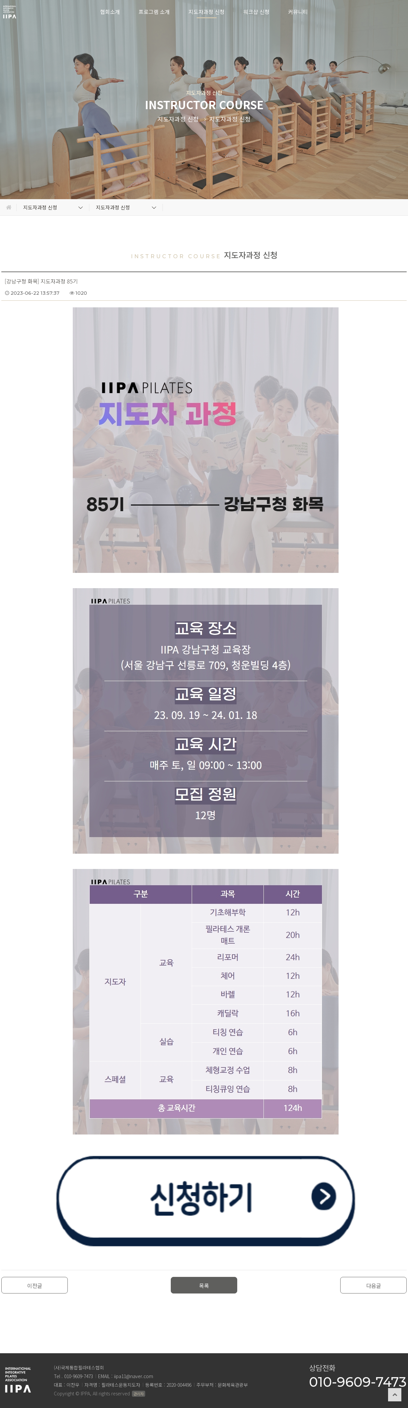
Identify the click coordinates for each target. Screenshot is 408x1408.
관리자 (139, 1393)
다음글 (373, 1286)
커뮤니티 (298, 12)
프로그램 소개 (154, 12)
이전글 (34, 1286)
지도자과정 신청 (206, 12)
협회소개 (110, 12)
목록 (204, 1286)
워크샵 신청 (256, 12)
